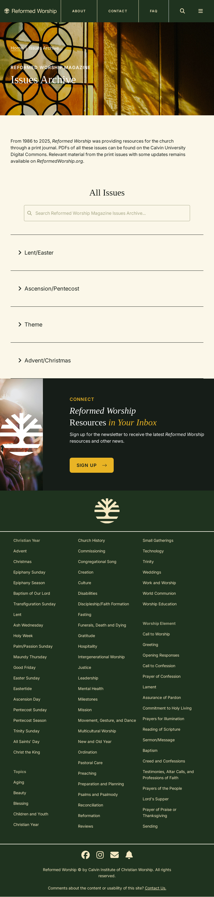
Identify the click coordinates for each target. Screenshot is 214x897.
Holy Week (23, 635)
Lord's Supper (156, 798)
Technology (153, 551)
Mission (85, 709)
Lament (149, 686)
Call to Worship (156, 634)
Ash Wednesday (28, 625)
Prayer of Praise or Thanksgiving (159, 812)
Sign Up (92, 465)
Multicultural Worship (97, 730)
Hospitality (87, 646)
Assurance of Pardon (162, 697)
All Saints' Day (26, 741)
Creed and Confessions (164, 761)
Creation (85, 572)
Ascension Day (26, 699)
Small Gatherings (158, 540)
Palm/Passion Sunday (33, 646)
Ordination (87, 752)
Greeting (150, 644)
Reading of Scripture (161, 729)
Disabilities (87, 593)
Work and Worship (159, 582)
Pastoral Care (90, 762)
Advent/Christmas (43, 360)
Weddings (152, 572)
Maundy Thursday (30, 656)
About (79, 11)
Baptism (150, 750)
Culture (84, 582)
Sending (150, 826)
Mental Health (90, 688)
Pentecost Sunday (30, 709)
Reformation (89, 815)
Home (17, 48)
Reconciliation (90, 805)
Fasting (84, 614)
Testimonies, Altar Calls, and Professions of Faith (168, 774)
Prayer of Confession (162, 676)
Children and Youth (30, 813)
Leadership (88, 678)
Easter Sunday (26, 678)
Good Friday (24, 667)
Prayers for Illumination (163, 718)
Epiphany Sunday (29, 572)
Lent (17, 614)
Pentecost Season (29, 720)
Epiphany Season (29, 582)
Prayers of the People (162, 788)
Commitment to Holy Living (167, 708)
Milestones (88, 699)
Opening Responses (161, 655)
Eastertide (22, 688)
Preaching (87, 773)
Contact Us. (155, 888)
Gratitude (86, 635)
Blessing (20, 803)
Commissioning (91, 551)
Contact (117, 11)
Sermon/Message (159, 739)
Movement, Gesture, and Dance (107, 720)
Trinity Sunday (26, 730)
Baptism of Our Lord (31, 593)
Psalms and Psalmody (98, 794)
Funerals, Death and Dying (102, 625)
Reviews (85, 826)
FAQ (153, 11)
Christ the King (26, 752)
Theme (29, 324)
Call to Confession (159, 665)
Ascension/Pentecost (47, 288)
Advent (20, 551)
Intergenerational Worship (101, 656)
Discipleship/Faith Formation (103, 603)
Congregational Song (97, 561)
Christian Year (26, 824)
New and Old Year (94, 741)
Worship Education (160, 603)
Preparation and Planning (101, 783)
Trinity (148, 561)
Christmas (22, 561)
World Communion (159, 593)
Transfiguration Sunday (34, 603)
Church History (91, 540)
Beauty (19, 792)
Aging (18, 782)
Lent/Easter (35, 252)
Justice (84, 667)
